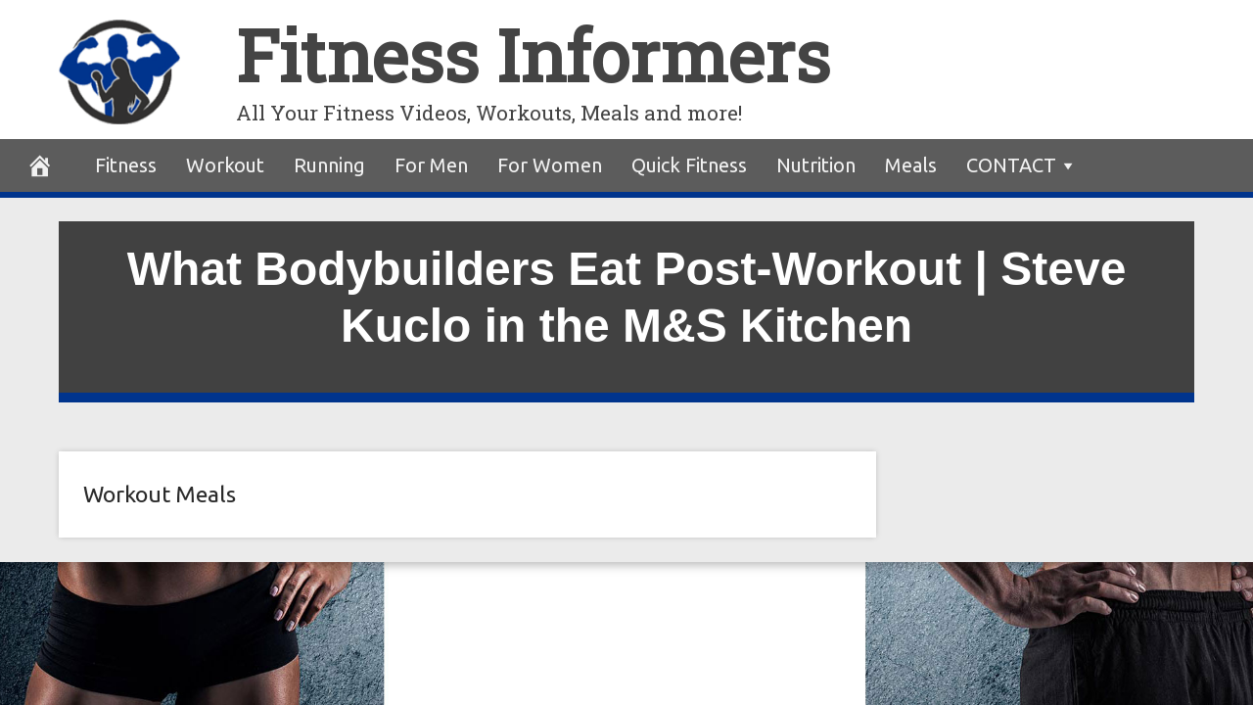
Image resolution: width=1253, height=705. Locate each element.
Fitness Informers (533, 55)
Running (329, 165)
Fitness (126, 165)
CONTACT (1011, 165)
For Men (431, 165)
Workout (225, 165)
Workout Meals (159, 494)
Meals (911, 165)
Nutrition (816, 165)
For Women (549, 165)
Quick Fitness (689, 165)
